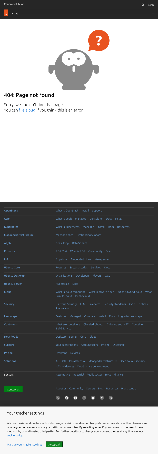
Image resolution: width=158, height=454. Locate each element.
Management (102, 259)
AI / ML (8, 243)
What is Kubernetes (68, 226)
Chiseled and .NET (118, 324)
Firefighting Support (89, 234)
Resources (123, 226)
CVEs (132, 304)
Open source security (132, 360)
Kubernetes (11, 226)
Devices (75, 352)
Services (96, 267)
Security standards (115, 304)
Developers (83, 275)
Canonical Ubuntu (14, 4)
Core (83, 336)
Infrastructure (77, 360)
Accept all (54, 444)
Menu (151, 4)
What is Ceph (64, 218)
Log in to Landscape (130, 316)
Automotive (63, 374)
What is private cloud (101, 291)
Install (85, 210)
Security (9, 304)
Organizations (64, 275)
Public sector (94, 374)
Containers (11, 324)
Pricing (105, 344)
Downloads (11, 336)
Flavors (97, 275)
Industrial (78, 374)
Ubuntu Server (13, 283)
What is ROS (77, 251)
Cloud (7, 291)
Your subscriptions (67, 344)
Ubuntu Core (12, 267)
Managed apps (64, 234)
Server (73, 336)
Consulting (96, 218)
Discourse (119, 344)
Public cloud (82, 295)
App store (61, 259)
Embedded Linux (81, 259)
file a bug (27, 110)
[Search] (143, 4)
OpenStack (11, 210)
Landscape (10, 316)
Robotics (9, 251)
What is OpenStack (67, 210)
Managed (80, 218)
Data (63, 360)
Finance (118, 374)
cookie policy (14, 435)
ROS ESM (61, 251)
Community (95, 251)
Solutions (10, 360)
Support (97, 210)
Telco (108, 374)
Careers (90, 388)
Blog (100, 388)
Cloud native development (93, 366)
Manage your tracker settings (24, 444)
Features (61, 267)
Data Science (79, 243)
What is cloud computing (70, 291)
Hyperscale (62, 283)
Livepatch (94, 304)
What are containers (68, 324)
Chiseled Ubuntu (93, 324)
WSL (107, 275)
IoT (6, 259)
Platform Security (66, 304)
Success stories (79, 267)
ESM (82, 304)
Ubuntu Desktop (14, 275)
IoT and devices (65, 366)
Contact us (13, 389)
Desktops (61, 352)
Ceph (7, 218)
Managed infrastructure (19, 234)
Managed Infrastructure (102, 360)
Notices (143, 304)
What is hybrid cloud (129, 291)
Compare (89, 316)
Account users (89, 344)
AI (57, 360)
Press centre (128, 388)
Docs (109, 218)
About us (61, 388)
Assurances (62, 308)
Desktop (61, 336)
